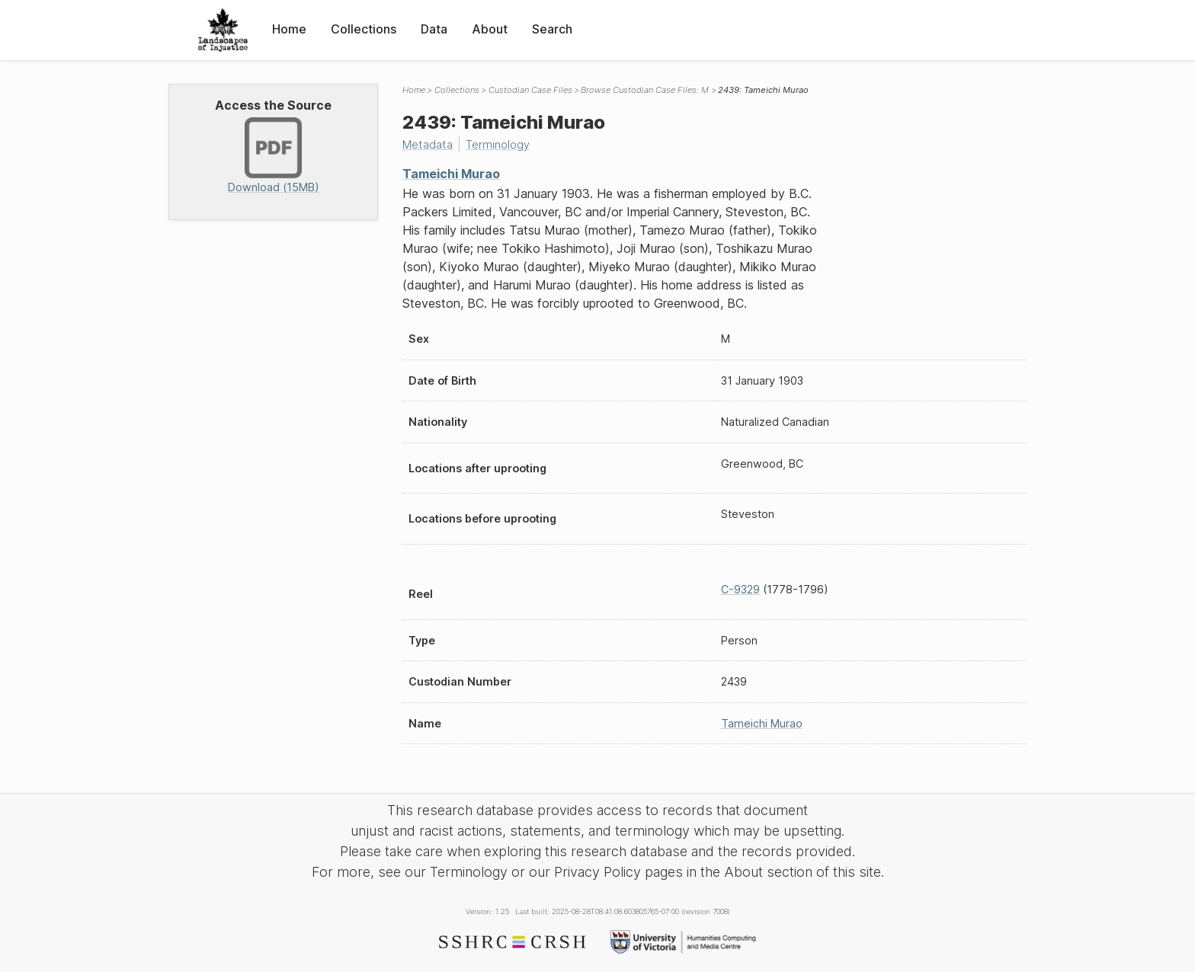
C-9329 (740, 589)
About (490, 29)
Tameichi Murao (451, 173)
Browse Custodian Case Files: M (645, 90)
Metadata (427, 144)
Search (552, 29)
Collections (363, 29)
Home (289, 29)
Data (434, 29)
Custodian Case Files (530, 90)
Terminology (498, 144)
